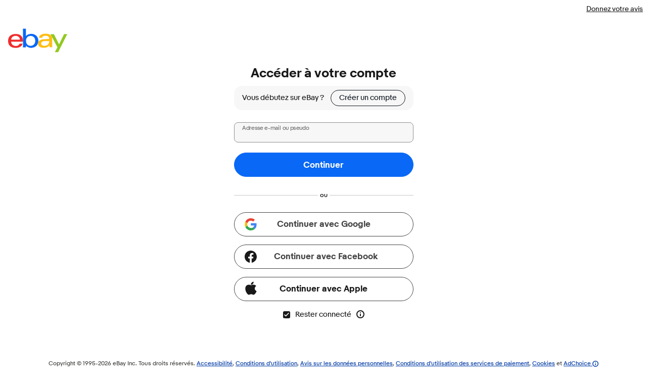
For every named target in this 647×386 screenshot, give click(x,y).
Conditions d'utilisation (266, 363)
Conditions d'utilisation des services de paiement (462, 363)
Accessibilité (215, 363)
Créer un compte (368, 98)
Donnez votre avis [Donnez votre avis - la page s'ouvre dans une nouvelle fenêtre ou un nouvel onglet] (614, 9)
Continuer (323, 165)
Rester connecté (316, 314)
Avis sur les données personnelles (346, 363)
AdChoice (581, 363)
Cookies (543, 363)
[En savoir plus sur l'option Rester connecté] (360, 314)
